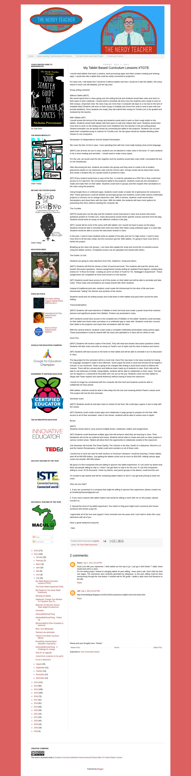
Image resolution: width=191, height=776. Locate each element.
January (39, 557)
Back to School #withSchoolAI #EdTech (51, 330)
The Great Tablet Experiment (87, 545)
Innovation (40, 611)
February (40, 561)
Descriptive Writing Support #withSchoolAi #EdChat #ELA (54, 301)
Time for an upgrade (44, 653)
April (38, 568)
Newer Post (75, 647)
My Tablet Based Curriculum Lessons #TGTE (47, 582)
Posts (36, 537)
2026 (36, 731)
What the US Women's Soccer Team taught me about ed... (48, 606)
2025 (36, 728)
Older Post (157, 647)
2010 (36, 551)
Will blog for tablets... (44, 596)
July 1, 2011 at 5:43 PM (92, 563)
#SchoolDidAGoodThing (45, 614)
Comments (38, 542)
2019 (36, 707)
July (38, 578)
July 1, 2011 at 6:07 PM (90, 591)
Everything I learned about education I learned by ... (46, 642)
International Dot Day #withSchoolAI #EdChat (53, 315)
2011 (36, 554)
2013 (36, 686)
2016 (36, 696)
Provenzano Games (115, 56)
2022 (36, 717)
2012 (36, 682)
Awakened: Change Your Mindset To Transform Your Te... (49, 600)
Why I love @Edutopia (44, 629)
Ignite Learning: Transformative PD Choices (54, 56)
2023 (36, 721)
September (40, 668)
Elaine (79, 563)
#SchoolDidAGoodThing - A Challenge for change (46, 648)
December (40, 678)
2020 (36, 710)
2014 (36, 689)
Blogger (100, 769)
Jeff (78, 591)
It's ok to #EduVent (43, 660)
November (40, 674)
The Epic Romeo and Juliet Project (89, 56)
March (38, 564)
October (39, 671)
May (38, 571)
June (38, 575)
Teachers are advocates (45, 632)
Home (31, 56)
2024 (36, 724)
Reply (79, 583)
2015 (36, 693)
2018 (36, 703)
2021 (36, 714)
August (39, 664)
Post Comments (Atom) (90, 652)
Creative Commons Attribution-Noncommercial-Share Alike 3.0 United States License (88, 757)
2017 (36, 700)
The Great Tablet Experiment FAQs (49, 587)
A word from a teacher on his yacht (49, 656)
